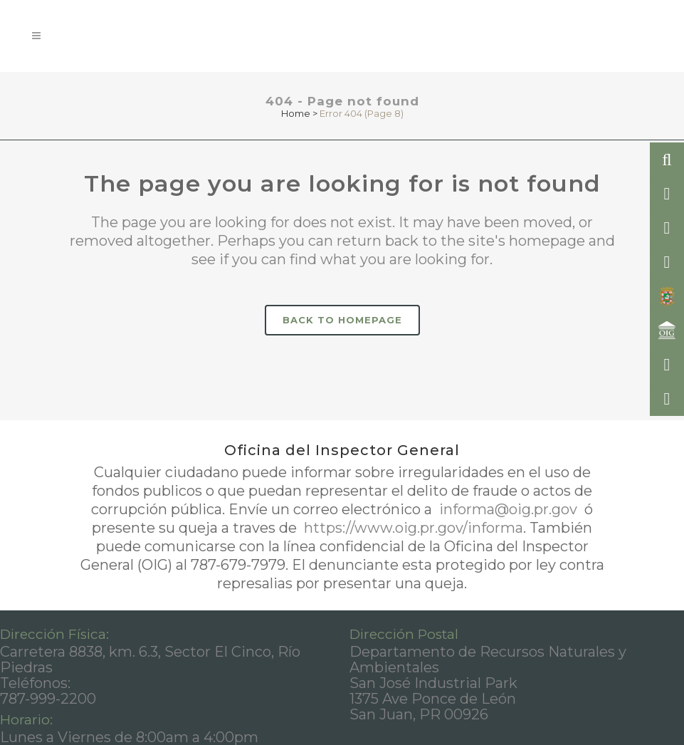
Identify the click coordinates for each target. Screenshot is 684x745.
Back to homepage (342, 319)
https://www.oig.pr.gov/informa (411, 527)
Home (295, 113)
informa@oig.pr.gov (508, 509)
